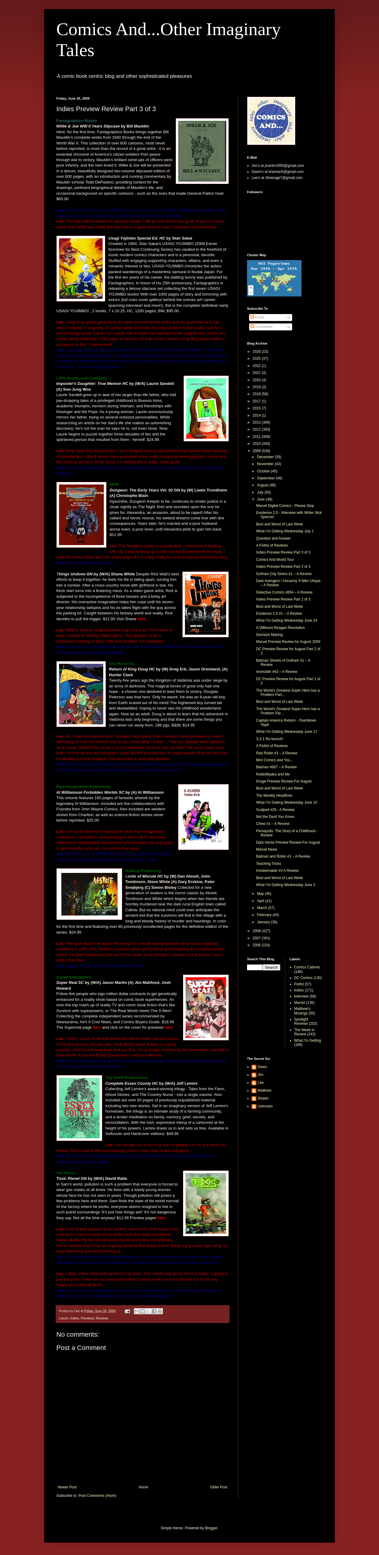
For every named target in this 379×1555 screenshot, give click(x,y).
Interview (301, 996)
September (266, 478)
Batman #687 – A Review (276, 767)
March (262, 908)
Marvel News (266, 849)
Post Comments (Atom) (97, 1496)
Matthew (264, 1090)
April (261, 901)
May (261, 894)
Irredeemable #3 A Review (277, 870)
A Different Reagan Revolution (280, 628)
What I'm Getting (307, 1040)
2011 (257, 437)
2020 (257, 380)
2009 (257, 451)
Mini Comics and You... (274, 760)
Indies (74, 1318)
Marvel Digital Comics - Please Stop (285, 506)
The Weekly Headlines (274, 795)
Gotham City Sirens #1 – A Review (283, 574)
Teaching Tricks (268, 864)
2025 (257, 358)
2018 (257, 394)
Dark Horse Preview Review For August (288, 842)
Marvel (299, 1003)
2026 (257, 351)
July (261, 492)
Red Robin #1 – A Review (276, 753)
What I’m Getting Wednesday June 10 (286, 802)
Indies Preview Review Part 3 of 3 (283, 552)
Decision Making (269, 635)
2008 (257, 931)
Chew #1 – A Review (272, 824)
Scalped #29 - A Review (275, 810)
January (264, 922)
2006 (257, 945)
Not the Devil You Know (275, 817)
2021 (257, 373)
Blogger (211, 1528)
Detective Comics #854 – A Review (284, 592)
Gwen (262, 1067)
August (263, 485)
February (264, 915)
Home (143, 1487)
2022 (257, 366)
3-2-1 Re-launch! (269, 739)
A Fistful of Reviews (272, 545)
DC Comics (303, 978)
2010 (257, 444)
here (141, 619)
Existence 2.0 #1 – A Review (279, 613)
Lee (261, 1082)
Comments (261, 327)
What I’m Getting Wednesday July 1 (285, 531)
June (261, 499)
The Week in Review (304, 1032)
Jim (260, 1075)
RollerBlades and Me (273, 774)
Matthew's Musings (302, 1011)
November (266, 464)
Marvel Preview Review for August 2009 (288, 642)
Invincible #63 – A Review (276, 672)
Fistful (299, 984)
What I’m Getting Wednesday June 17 (286, 732)
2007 (257, 938)
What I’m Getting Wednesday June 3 (285, 885)
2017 (257, 401)
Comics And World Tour (275, 559)
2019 (257, 387)
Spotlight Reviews (301, 1021)
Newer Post (67, 1487)
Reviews (102, 1318)
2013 (257, 422)
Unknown (265, 1106)
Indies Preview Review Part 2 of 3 (283, 566)
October (264, 471)
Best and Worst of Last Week (279, 524)
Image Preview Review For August (283, 781)
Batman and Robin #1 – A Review (283, 856)
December (266, 457)
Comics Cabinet (307, 967)
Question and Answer (273, 538)
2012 (257, 429)
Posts (257, 317)
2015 (257, 408)
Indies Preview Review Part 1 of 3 (283, 599)
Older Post (218, 1487)
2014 (257, 415)
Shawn (263, 1098)
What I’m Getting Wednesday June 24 (286, 620)
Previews (87, 1318)
